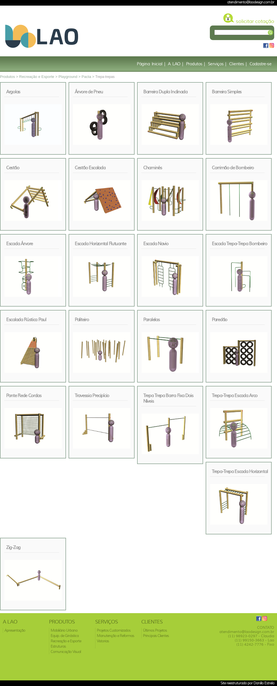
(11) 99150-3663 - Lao (254, 640)
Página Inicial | (151, 63)
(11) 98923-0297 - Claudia (251, 636)
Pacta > (88, 77)
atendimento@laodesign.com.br (246, 632)
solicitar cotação (255, 21)
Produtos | (195, 63)
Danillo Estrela (263, 683)
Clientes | (238, 63)
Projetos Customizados (113, 630)
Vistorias (103, 641)
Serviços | (217, 63)
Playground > (70, 77)
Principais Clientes (156, 636)
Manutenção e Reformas (115, 636)
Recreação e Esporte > (38, 77)
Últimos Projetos (155, 630)
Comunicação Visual (66, 652)
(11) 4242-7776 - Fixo (255, 644)
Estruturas (58, 646)
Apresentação (14, 630)
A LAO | (175, 63)
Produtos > (9, 77)
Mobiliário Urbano (64, 630)
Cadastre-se (261, 63)
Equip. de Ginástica (65, 636)
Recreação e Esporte (66, 641)
